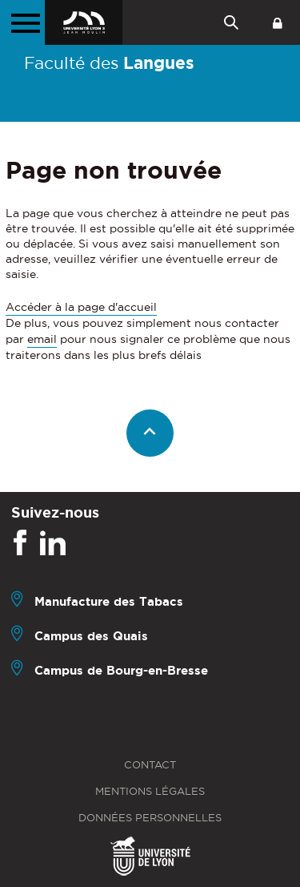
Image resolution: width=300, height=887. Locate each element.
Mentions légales (150, 791)
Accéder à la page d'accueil (81, 306)
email (42, 339)
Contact (150, 765)
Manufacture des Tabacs (108, 601)
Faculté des (109, 62)
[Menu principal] (22, 22)
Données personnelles (150, 817)
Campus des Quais (91, 636)
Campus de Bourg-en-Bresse (121, 670)
